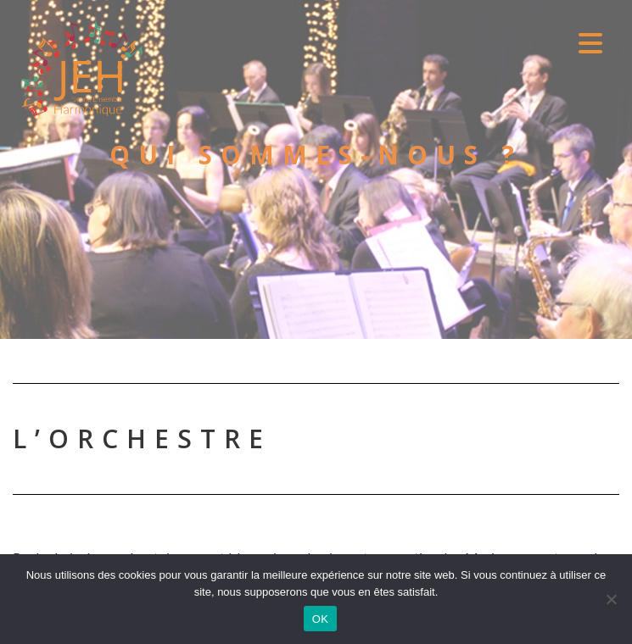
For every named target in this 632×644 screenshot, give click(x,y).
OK (320, 617)
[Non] (610, 598)
